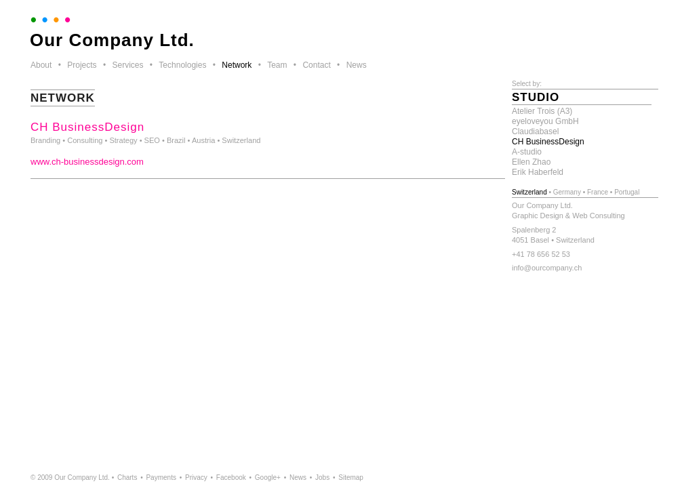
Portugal (626, 192)
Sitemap (350, 477)
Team (277, 65)
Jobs (322, 477)
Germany (567, 192)
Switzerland (529, 192)
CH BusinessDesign (548, 141)
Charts (127, 477)
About (41, 65)
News (356, 65)
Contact (316, 65)
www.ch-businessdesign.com (87, 162)
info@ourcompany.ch (547, 268)
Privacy (196, 477)
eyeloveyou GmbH (545, 121)
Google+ (268, 477)
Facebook (231, 477)
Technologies (182, 65)
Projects (81, 65)
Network (237, 65)
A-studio (527, 152)
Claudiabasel (535, 131)
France (597, 192)
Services (127, 65)
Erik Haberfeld (537, 172)
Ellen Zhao (531, 162)
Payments (161, 477)
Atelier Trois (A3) (542, 111)
